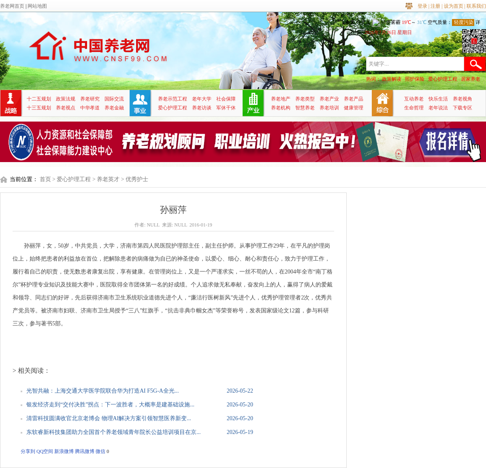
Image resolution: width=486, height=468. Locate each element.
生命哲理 (414, 108)
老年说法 (438, 108)
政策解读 (391, 79)
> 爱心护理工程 (71, 179)
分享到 (28, 451)
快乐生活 (438, 99)
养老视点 (65, 108)
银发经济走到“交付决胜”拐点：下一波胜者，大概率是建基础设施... (110, 405)
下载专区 (462, 108)
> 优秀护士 (134, 179)
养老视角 (462, 99)
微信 (100, 451)
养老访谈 (201, 108)
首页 (45, 179)
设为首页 (453, 6)
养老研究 (90, 99)
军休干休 (226, 108)
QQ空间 (44, 451)
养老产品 (353, 99)
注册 (435, 6)
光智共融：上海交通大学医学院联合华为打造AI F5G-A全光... (102, 391)
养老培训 (329, 108)
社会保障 (226, 99)
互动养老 (414, 99)
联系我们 (476, 6)
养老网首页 (12, 6)
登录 (422, 6)
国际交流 (114, 99)
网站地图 (37, 6)
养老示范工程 (172, 99)
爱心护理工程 (442, 79)
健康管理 (353, 108)
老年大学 (201, 99)
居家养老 (470, 79)
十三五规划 (39, 108)
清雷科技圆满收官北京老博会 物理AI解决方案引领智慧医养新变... (108, 418)
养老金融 (114, 108)
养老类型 (305, 99)
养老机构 (280, 108)
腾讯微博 (84, 451)
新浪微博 (64, 451)
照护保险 (414, 79)
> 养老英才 (105, 179)
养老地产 (280, 99)
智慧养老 (305, 108)
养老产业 (329, 99)
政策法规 (65, 99)
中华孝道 (90, 108)
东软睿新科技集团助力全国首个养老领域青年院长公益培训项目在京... (113, 432)
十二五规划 (39, 99)
